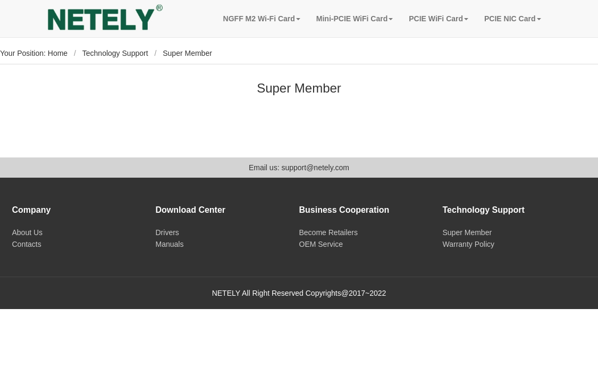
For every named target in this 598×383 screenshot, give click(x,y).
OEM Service (321, 244)
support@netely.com (315, 167)
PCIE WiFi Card (438, 18)
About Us (27, 232)
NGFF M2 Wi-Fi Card (261, 18)
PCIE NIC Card (512, 18)
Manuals (170, 244)
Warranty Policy (469, 244)
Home (58, 53)
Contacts (26, 244)
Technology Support (115, 53)
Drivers (167, 232)
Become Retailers (328, 232)
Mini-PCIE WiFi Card (354, 18)
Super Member (467, 232)
